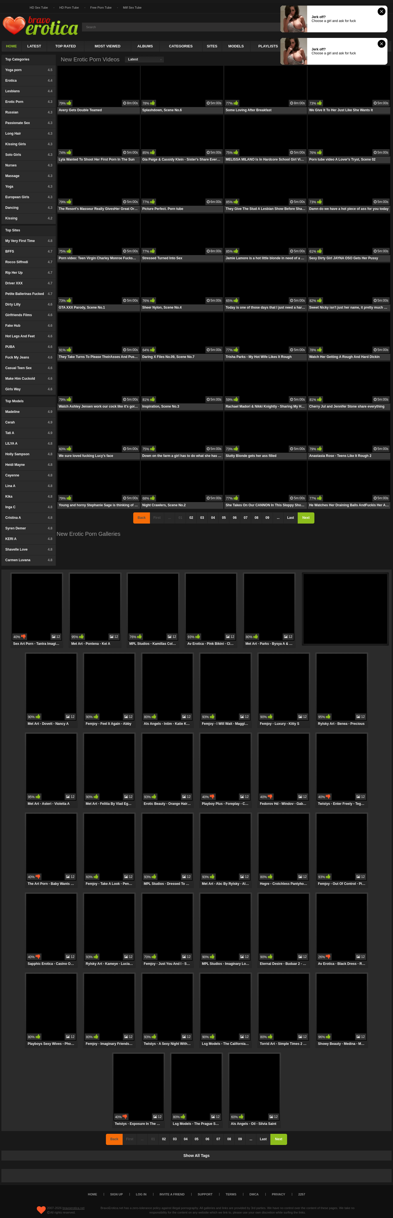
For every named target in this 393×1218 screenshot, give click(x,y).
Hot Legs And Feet (28, 336)
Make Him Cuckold (28, 379)
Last (290, 518)
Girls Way (28, 389)
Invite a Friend (172, 1194)
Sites (212, 46)
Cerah (28, 422)
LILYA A (28, 443)
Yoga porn (28, 70)
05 (223, 518)
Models (236, 46)
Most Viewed (107, 46)
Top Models (14, 401)
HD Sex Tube (39, 7)
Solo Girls (28, 155)
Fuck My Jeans (28, 357)
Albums (145, 46)
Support (205, 1194)
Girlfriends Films (28, 315)
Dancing (28, 208)
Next (306, 518)
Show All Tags (196, 1155)
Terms (231, 1194)
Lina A (28, 486)
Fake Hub (28, 326)
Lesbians (28, 91)
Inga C (28, 507)
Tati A (28, 433)
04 (213, 518)
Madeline (28, 412)
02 (191, 518)
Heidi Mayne (28, 465)
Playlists (268, 46)
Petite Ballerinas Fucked (28, 294)
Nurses (28, 165)
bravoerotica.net (73, 1208)
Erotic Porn (28, 102)
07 (245, 518)
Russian (28, 112)
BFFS (28, 251)
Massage (28, 176)
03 (202, 518)
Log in (141, 1194)
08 (256, 518)
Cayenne (28, 475)
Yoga (28, 186)
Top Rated (65, 46)
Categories (181, 46)
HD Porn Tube (69, 7)
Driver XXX (28, 283)
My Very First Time (28, 241)
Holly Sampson (28, 454)
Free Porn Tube (100, 7)
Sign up (116, 1194)
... (278, 518)
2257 (301, 1194)
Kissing (28, 218)
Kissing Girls (28, 144)
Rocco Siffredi (28, 262)
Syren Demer (28, 528)
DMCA (254, 1194)
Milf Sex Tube (132, 7)
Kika (28, 496)
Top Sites (12, 230)
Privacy (278, 1194)
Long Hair (28, 133)
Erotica (28, 81)
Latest (34, 46)
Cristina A (28, 518)
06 (234, 518)
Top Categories (17, 59)
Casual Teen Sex (28, 368)
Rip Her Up (28, 273)
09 (267, 518)
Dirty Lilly (28, 304)
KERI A (28, 539)
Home (11, 46)
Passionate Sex (28, 123)
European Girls (28, 197)
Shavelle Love (28, 549)
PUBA (28, 347)
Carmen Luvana (28, 560)
